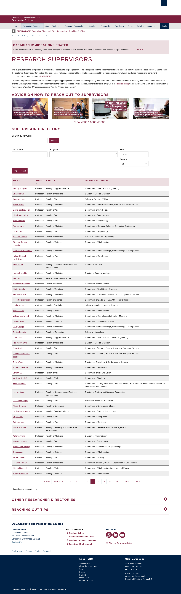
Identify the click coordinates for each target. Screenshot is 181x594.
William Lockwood (21, 316)
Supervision (106, 26)
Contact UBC (85, 563)
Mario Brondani (19, 289)
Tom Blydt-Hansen (21, 367)
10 (111, 481)
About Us (151, 26)
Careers (82, 575)
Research (47, 551)
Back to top (18, 551)
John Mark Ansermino (22, 250)
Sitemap (29, 551)
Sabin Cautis (18, 310)
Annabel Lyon (19, 199)
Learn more (45, 76)
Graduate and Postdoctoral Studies (90, 524)
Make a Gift (84, 578)
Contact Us (17, 542)
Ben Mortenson (19, 294)
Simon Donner (19, 383)
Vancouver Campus (133, 563)
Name (16, 180)
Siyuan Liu (17, 373)
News (81, 569)
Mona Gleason (19, 406)
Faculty (51, 180)
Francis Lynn (18, 226)
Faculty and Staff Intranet (80, 544)
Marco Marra (18, 204)
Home (16, 26)
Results (123, 159)
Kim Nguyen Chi (20, 343)
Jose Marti (17, 337)
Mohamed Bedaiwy (21, 447)
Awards (92, 26)
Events (82, 572)
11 (118, 481)
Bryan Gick (18, 417)
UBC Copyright (50, 589)
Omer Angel (18, 452)
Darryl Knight (18, 327)
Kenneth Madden (20, 273)
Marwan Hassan (20, 441)
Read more (136, 50)
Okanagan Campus (133, 566)
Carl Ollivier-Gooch (21, 411)
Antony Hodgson (20, 188)
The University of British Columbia (17, 7)
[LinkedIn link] (115, 535)
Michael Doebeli (20, 468)
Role (122, 149)
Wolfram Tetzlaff (20, 378)
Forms (130, 26)
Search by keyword (21, 136)
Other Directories (59, 31)
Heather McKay (19, 463)
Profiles (38, 551)
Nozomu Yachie (20, 237)
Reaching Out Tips (77, 31)
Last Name (17, 149)
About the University (88, 566)
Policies (140, 26)
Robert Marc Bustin (21, 300)
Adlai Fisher (18, 264)
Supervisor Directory (41, 31)
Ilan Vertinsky (19, 392)
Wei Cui (16, 278)
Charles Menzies (20, 215)
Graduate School (17, 36)
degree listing (123, 84)
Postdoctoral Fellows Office (81, 537)
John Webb (18, 362)
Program (53, 149)
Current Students (52, 26)
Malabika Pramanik (21, 284)
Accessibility (62, 589)
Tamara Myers (19, 457)
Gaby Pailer (18, 348)
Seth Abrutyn (18, 422)
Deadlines (119, 26)
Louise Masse (19, 305)
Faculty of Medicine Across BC (138, 579)
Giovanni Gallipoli (20, 400)
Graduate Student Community (82, 540)
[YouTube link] (122, 535)
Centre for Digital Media (135, 576)
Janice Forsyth (19, 332)
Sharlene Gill (18, 194)
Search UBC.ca (86, 580)
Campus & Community (74, 26)
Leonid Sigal (18, 321)
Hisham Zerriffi (19, 427)
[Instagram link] (109, 535)
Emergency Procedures (20, 589)
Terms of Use (37, 589)
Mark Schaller (19, 220)
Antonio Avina (19, 436)
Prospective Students (31, 26)
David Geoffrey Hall (21, 210)
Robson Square (132, 573)
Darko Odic (18, 231)
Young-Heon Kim (20, 473)
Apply (164, 26)
